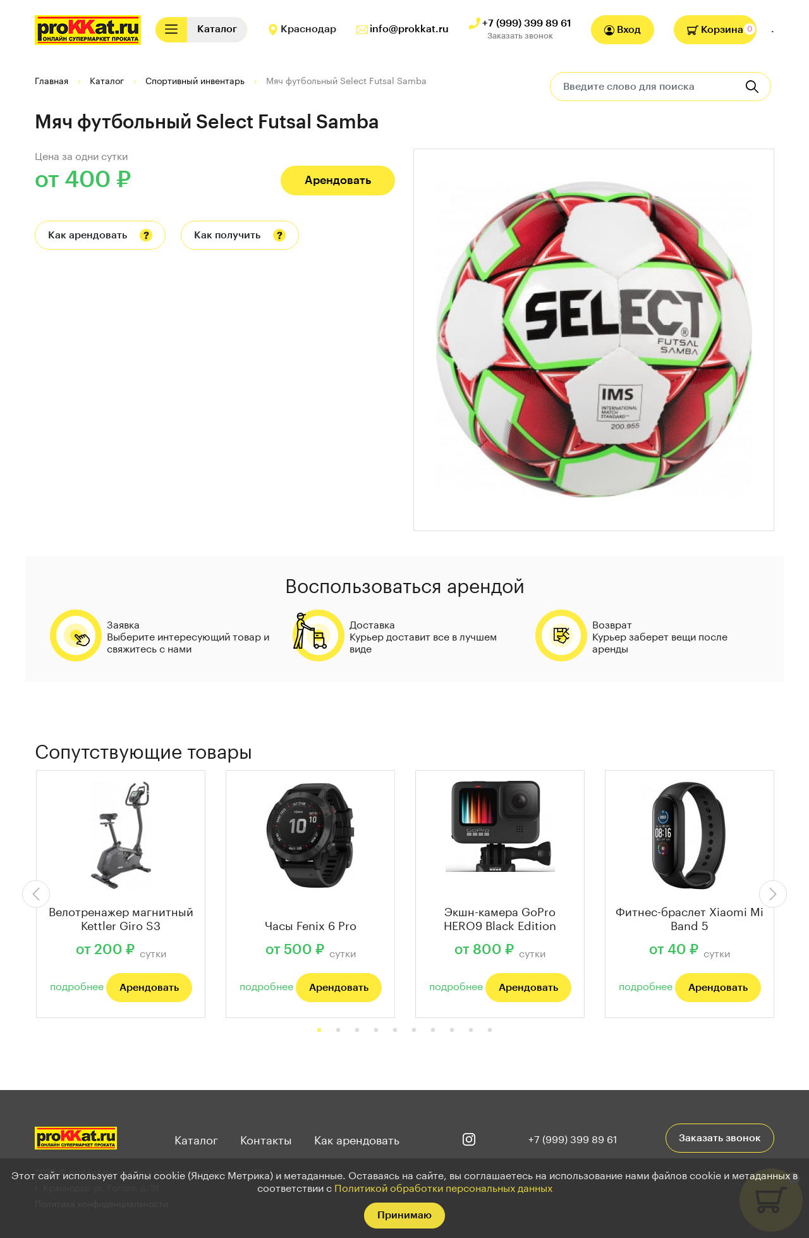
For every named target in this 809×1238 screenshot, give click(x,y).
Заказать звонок (520, 36)
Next (773, 894)
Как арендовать (87, 235)
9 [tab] (471, 1030)
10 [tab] (490, 1030)
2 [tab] (338, 1030)
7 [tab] (433, 1030)
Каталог (196, 1138)
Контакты (266, 1138)
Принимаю (404, 1215)
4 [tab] (376, 1030)
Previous (36, 894)
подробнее (77, 985)
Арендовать (338, 180)
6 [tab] (414, 1030)
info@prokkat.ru (409, 29)
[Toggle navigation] (171, 29)
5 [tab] (395, 1030)
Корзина (715, 30)
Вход (622, 30)
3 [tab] (357, 1030)
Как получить (227, 235)
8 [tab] (452, 1030)
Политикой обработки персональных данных (443, 1186)
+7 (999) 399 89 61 (526, 23)
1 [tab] (319, 1030)
